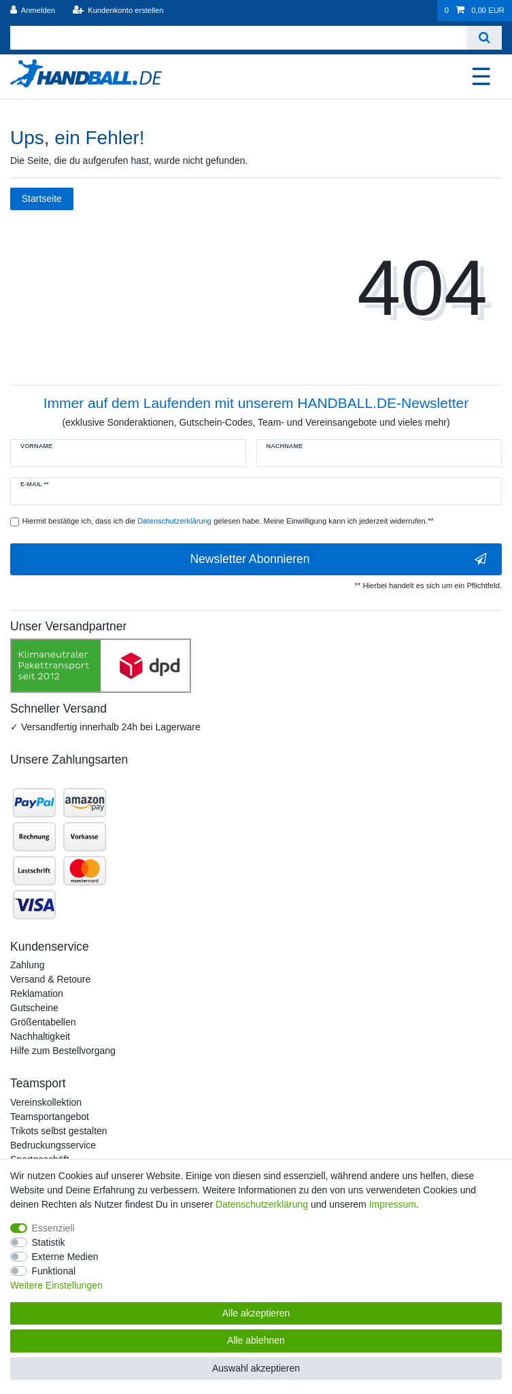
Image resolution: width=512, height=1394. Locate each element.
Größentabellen (43, 1022)
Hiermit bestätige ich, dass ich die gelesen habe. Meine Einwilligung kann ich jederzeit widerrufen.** (228, 521)
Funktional (54, 1270)
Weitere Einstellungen (56, 1285)
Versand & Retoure (50, 979)
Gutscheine (34, 1007)
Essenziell (53, 1228)
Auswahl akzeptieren (256, 1368)
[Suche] (484, 38)
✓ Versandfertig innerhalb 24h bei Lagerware (105, 726)
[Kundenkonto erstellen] (118, 10)
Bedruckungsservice (53, 1145)
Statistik (48, 1242)
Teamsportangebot (49, 1116)
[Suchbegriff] (238, 38)
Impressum (392, 1204)
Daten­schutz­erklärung (262, 1204)
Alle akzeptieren (256, 1313)
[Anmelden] (33, 10)
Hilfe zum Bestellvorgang (63, 1050)
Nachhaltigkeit (40, 1036)
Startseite (42, 198)
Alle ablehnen (256, 1340)
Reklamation (36, 993)
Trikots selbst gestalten (58, 1130)
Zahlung (27, 964)
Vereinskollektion (46, 1102)
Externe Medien (65, 1256)
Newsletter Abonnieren (338, 559)
